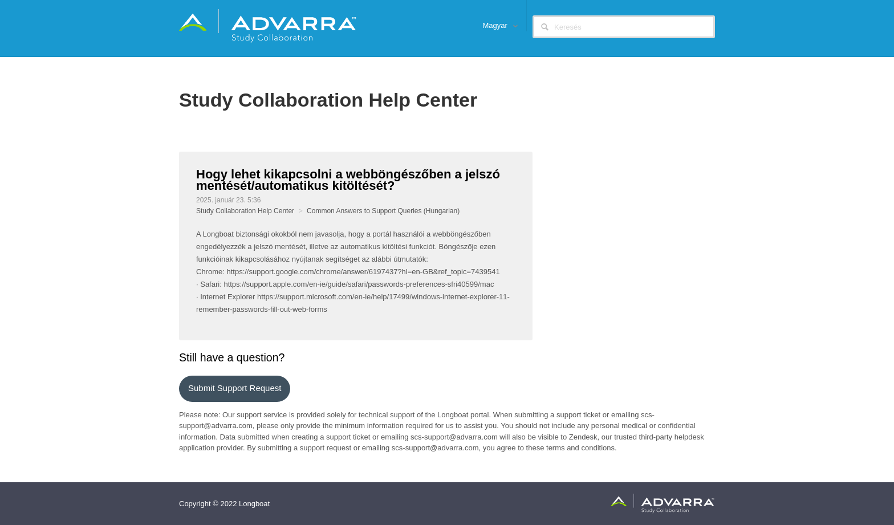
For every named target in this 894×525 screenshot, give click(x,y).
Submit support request (234, 388)
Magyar (496, 25)
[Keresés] (624, 26)
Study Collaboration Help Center (245, 211)
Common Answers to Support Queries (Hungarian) (383, 211)
